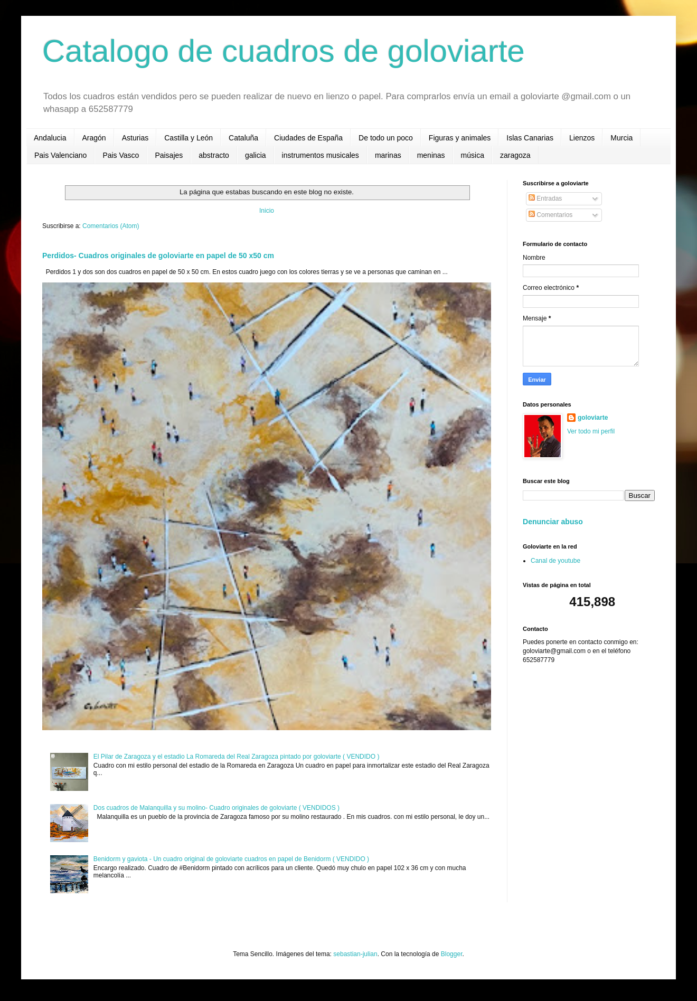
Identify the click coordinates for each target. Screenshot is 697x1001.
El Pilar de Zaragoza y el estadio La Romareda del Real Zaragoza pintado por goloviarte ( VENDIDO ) (236, 756)
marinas (388, 155)
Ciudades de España (308, 138)
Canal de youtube (555, 560)
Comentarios (550, 215)
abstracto (214, 155)
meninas (431, 155)
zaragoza (515, 155)
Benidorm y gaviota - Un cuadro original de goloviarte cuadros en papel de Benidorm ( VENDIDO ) (231, 859)
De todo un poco (386, 138)
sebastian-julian (355, 954)
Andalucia (50, 138)
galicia (255, 155)
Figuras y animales (460, 138)
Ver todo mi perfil (591, 431)
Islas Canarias (529, 138)
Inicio (266, 210)
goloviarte (593, 417)
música (472, 155)
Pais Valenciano (60, 155)
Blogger (452, 954)
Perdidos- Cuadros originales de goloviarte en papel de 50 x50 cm (158, 255)
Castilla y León (188, 138)
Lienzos (582, 138)
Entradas (545, 198)
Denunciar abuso (553, 521)
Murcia (621, 138)
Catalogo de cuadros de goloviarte (283, 51)
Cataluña (243, 138)
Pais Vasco (120, 155)
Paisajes (169, 155)
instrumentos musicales (320, 155)
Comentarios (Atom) (110, 226)
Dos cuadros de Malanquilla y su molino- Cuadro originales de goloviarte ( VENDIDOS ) (216, 807)
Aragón (94, 138)
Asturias (135, 138)
